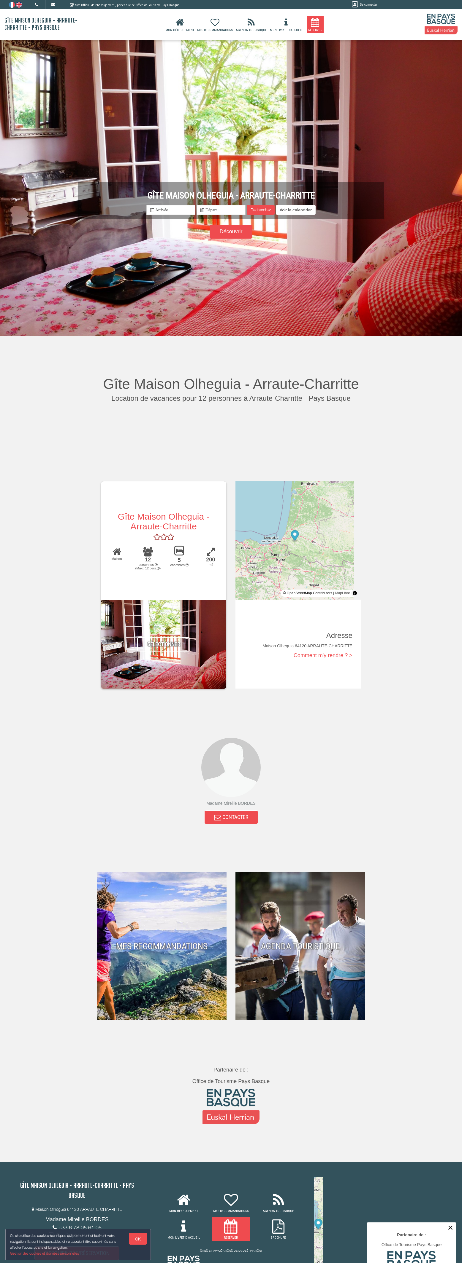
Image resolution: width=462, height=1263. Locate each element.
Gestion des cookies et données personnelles (45, 1253)
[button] (296, 210)
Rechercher (261, 209)
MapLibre (342, 593)
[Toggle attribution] (354, 593)
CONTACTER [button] (231, 818)
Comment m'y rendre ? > (323, 655)
